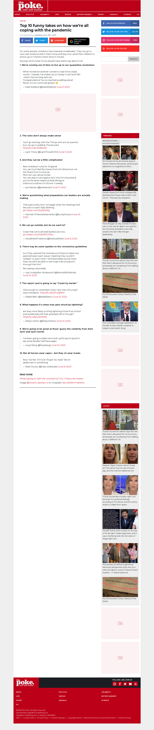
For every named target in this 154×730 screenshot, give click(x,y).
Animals (114, 14)
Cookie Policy (29, 718)
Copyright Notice (75, 718)
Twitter (23, 20)
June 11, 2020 (59, 187)
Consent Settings (58, 718)
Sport (101, 14)
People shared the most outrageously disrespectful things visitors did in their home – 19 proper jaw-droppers (119, 195)
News (17, 14)
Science (127, 14)
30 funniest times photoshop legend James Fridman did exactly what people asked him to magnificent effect (120, 164)
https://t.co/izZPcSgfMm (52, 293)
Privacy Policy (42, 718)
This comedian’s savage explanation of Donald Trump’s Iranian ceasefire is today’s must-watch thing (120, 325)
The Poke (31, 6)
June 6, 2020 (70, 238)
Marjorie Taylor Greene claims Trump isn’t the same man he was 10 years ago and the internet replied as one (119, 468)
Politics (30, 14)
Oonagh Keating (27, 35)
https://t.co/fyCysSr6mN (35, 317)
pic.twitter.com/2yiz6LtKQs (36, 210)
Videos (68, 14)
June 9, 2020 (63, 87)
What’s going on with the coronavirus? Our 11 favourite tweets (51, 378)
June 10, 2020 (30, 275)
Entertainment (84, 14)
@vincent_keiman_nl (37, 383)
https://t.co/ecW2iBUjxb (35, 148)
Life (57, 14)
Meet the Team (124, 718)
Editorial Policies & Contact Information (100, 718)
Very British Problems (73, 383)
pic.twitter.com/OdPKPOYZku (38, 234)
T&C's (18, 718)
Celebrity (44, 14)
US (138, 14)
